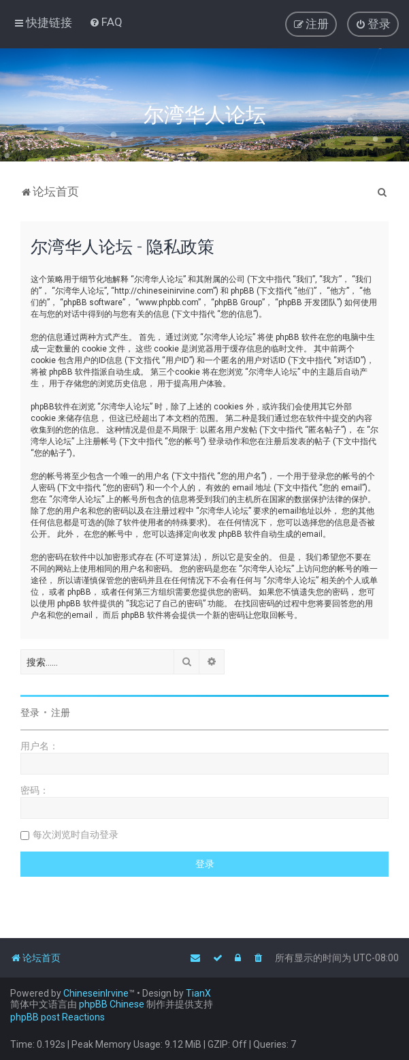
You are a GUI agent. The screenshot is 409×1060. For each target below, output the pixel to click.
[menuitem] (106, 22)
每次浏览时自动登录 (75, 834)
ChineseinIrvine (96, 993)
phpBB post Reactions (57, 1017)
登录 (29, 712)
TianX (198, 993)
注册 (60, 712)
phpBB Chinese (111, 1004)
